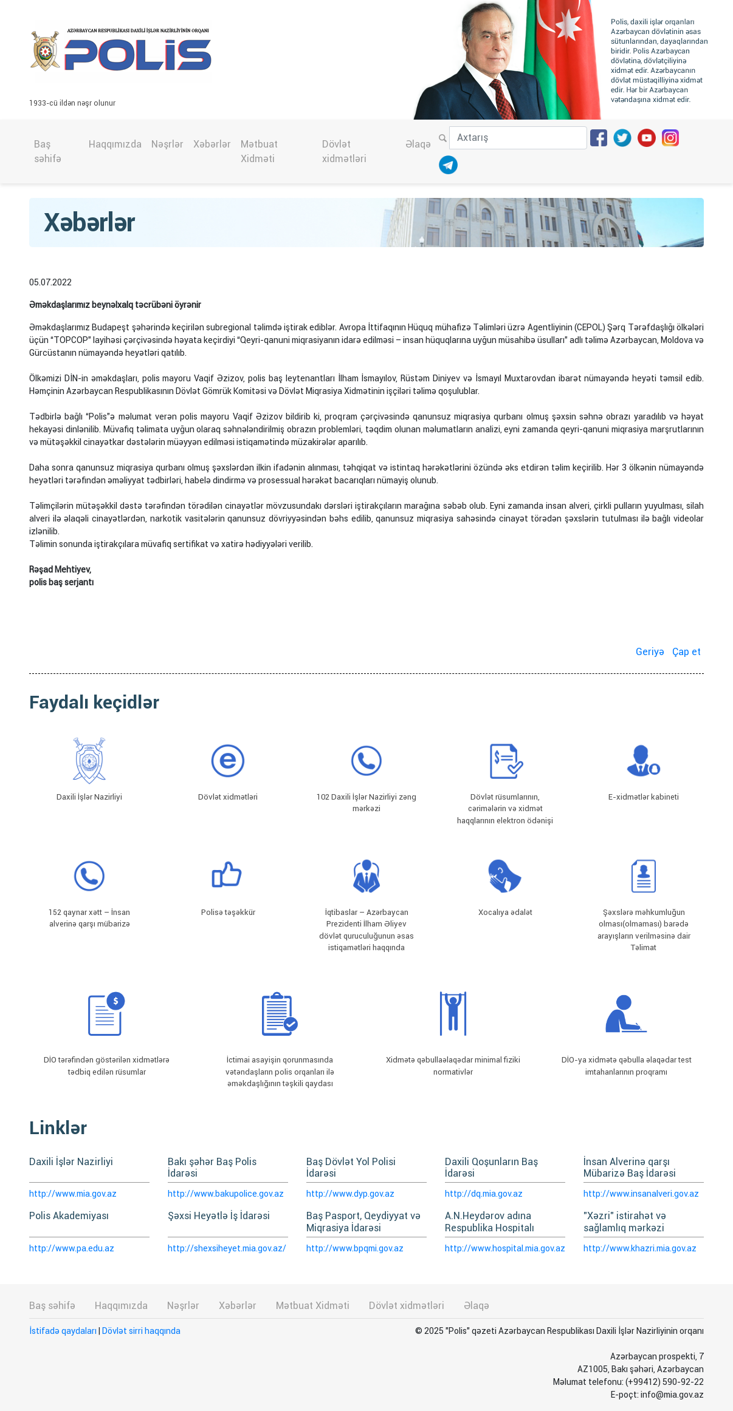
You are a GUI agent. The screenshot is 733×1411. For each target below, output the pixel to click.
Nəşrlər (167, 144)
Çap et (686, 652)
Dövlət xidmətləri (344, 151)
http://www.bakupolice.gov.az (226, 1193)
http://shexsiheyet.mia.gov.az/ (227, 1248)
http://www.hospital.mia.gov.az (505, 1248)
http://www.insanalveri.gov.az (641, 1193)
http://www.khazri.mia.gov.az (640, 1248)
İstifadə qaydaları (63, 1331)
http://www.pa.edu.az (71, 1248)
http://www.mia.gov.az (73, 1193)
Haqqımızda (115, 144)
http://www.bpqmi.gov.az (355, 1248)
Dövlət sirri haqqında (141, 1331)
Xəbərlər (212, 144)
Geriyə (650, 652)
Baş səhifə (47, 151)
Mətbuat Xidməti (259, 151)
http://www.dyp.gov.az (350, 1193)
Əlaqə (418, 144)
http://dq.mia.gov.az (484, 1193)
